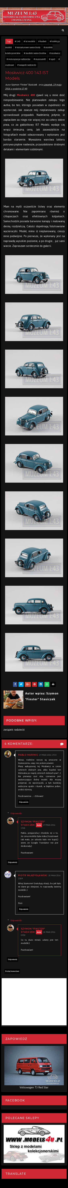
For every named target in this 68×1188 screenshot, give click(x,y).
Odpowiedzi (16, 813)
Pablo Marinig (28, 755)
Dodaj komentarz (12, 971)
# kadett (42, 41)
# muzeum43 (40, 59)
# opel (52, 59)
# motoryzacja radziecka (18, 59)
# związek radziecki (26, 65)
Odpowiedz (23, 802)
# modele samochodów (35, 53)
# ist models (29, 41)
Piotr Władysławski (32, 875)
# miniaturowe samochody (27, 47)
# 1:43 (17, 41)
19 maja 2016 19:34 (47, 755)
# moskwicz (55, 53)
